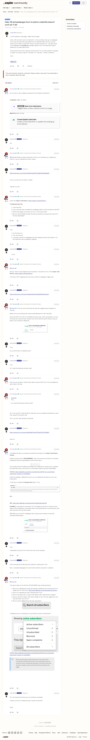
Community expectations (74, 28)
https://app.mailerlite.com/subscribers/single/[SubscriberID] (30, 503)
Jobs (58, 732)
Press (54, 732)
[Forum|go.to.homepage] (15, 2)
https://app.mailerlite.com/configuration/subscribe (43, 590)
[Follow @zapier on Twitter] (18, 733)
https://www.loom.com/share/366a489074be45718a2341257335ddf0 (29, 432)
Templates (73, 732)
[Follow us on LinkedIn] (12, 733)
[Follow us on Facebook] (9, 733)
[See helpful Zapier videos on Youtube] (21, 733)
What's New (28, 8)
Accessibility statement (50, 726)
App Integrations (82, 732)
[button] (76, 2)
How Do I (16, 11)
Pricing (31, 732)
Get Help (6, 8)
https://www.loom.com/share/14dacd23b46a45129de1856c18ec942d (29, 294)
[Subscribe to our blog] (15, 733)
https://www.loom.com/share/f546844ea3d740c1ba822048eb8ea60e (29, 173)
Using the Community (73, 26)
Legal (80, 737)
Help (35, 732)
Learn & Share (17, 8)
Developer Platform (44, 732)
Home (4, 11)
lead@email (25, 45)
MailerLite (13, 62)
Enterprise (65, 732)
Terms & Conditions (39, 726)
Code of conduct (71, 23)
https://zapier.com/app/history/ (37, 200)
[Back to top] (87, 723)
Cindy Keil (12, 32)
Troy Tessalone (14, 89)
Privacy (85, 737)
